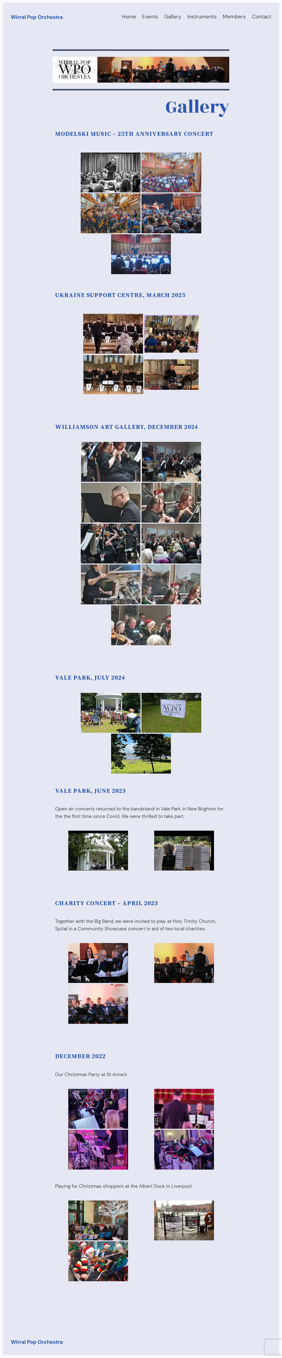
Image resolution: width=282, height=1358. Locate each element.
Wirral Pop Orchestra (37, 17)
